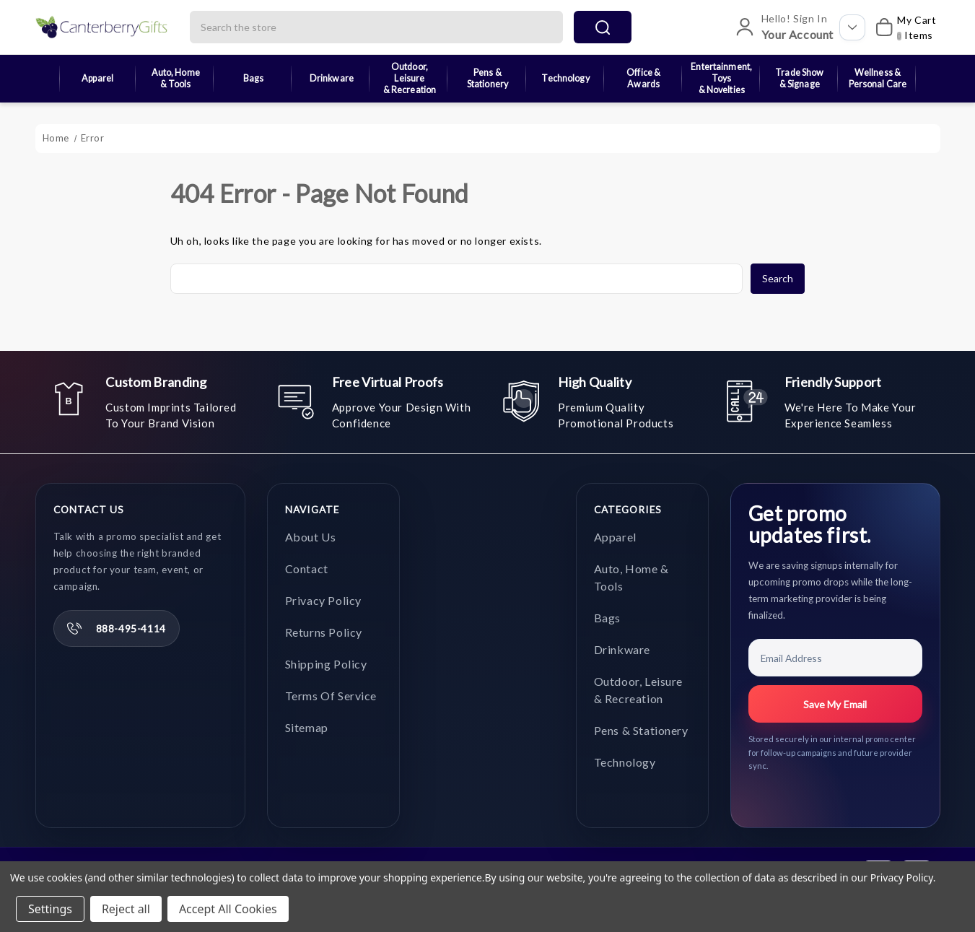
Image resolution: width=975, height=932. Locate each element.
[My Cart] (903, 27)
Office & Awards (643, 78)
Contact (306, 568)
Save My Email (835, 704)
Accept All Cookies (228, 909)
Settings (50, 909)
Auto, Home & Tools (176, 78)
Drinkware (332, 78)
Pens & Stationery (487, 78)
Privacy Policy (323, 600)
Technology (565, 78)
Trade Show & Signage (799, 78)
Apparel (97, 78)
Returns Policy (323, 632)
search (602, 27)
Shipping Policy (326, 664)
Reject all (126, 909)
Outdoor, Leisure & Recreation (410, 78)
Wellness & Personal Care (878, 78)
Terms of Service (331, 695)
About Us (310, 537)
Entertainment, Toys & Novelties (721, 78)
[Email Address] (835, 657)
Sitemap (306, 727)
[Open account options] (852, 27)
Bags (253, 78)
